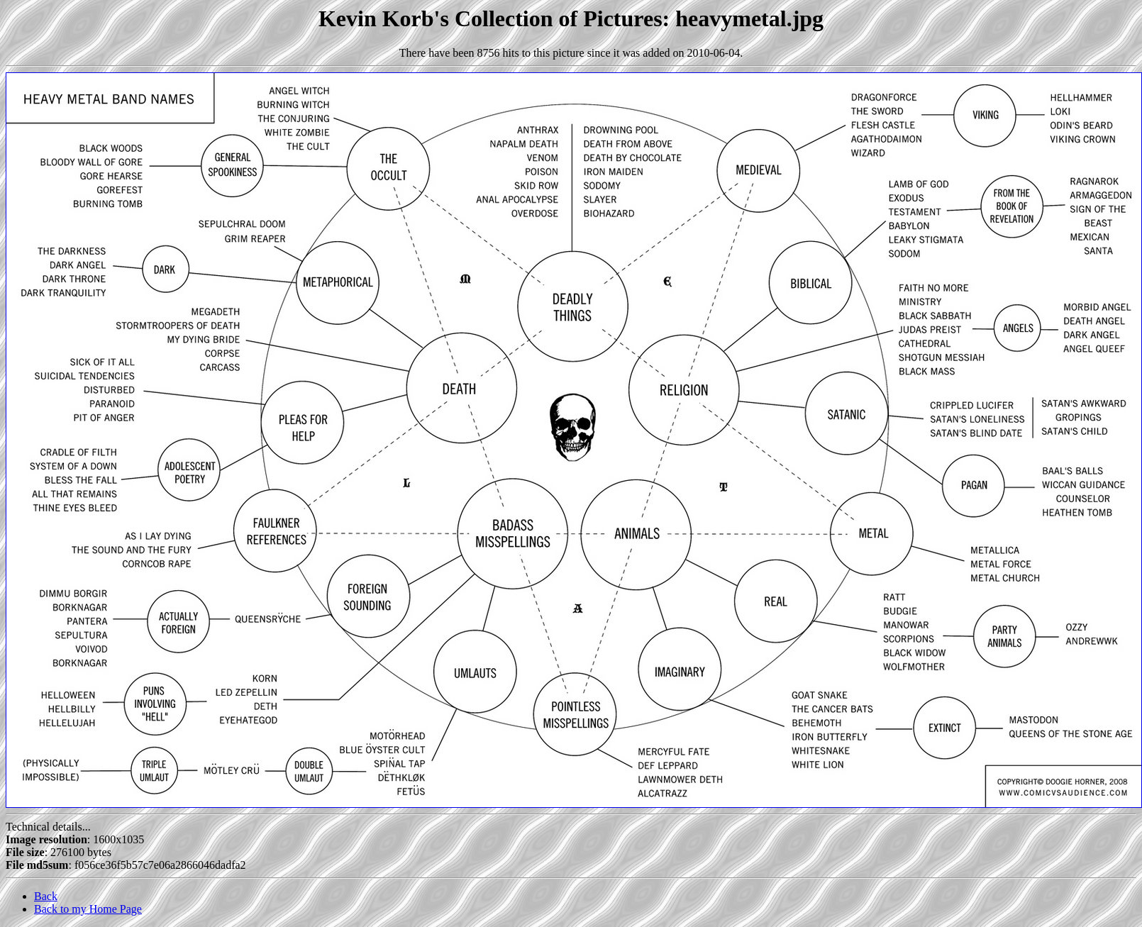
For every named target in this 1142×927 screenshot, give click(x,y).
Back (45, 896)
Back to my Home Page (88, 909)
